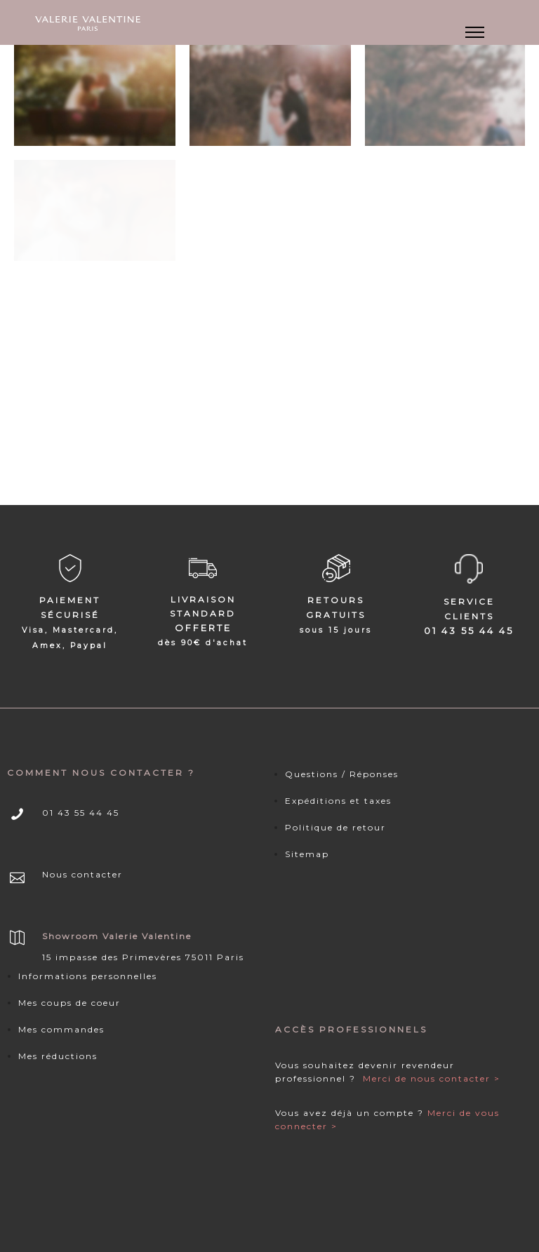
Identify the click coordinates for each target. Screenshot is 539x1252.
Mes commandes (61, 1029)
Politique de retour (335, 827)
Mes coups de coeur (69, 1002)
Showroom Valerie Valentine (117, 936)
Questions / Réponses (342, 774)
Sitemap (307, 854)
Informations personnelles (87, 976)
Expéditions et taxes (338, 800)
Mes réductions (58, 1056)
